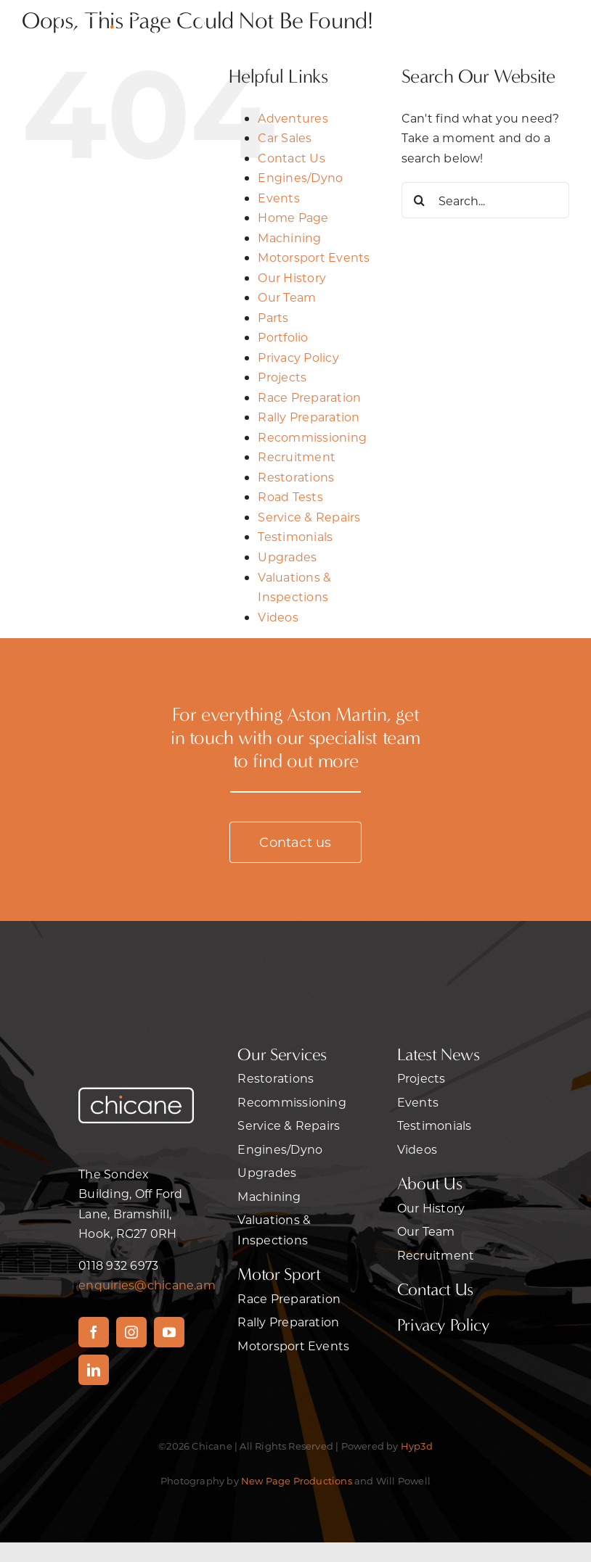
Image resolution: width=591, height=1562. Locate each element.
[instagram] (131, 1332)
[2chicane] (131, 12)
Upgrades (287, 556)
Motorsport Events (314, 257)
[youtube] (169, 1332)
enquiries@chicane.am (147, 1284)
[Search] (420, 200)
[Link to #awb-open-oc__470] (480, 35)
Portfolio (283, 336)
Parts (273, 317)
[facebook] (93, 1332)
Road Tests (290, 496)
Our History (292, 277)
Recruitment (296, 456)
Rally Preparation (308, 416)
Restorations (296, 476)
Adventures (292, 117)
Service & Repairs (309, 516)
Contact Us (291, 157)
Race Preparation (309, 397)
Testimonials (295, 536)
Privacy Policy (298, 357)
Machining (289, 237)
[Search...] (485, 200)
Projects (282, 376)
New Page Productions (296, 1480)
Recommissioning (312, 437)
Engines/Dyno (300, 177)
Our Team (287, 297)
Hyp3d (417, 1445)
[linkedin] (93, 1370)
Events (278, 197)
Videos (278, 616)
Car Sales (284, 137)
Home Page (293, 217)
